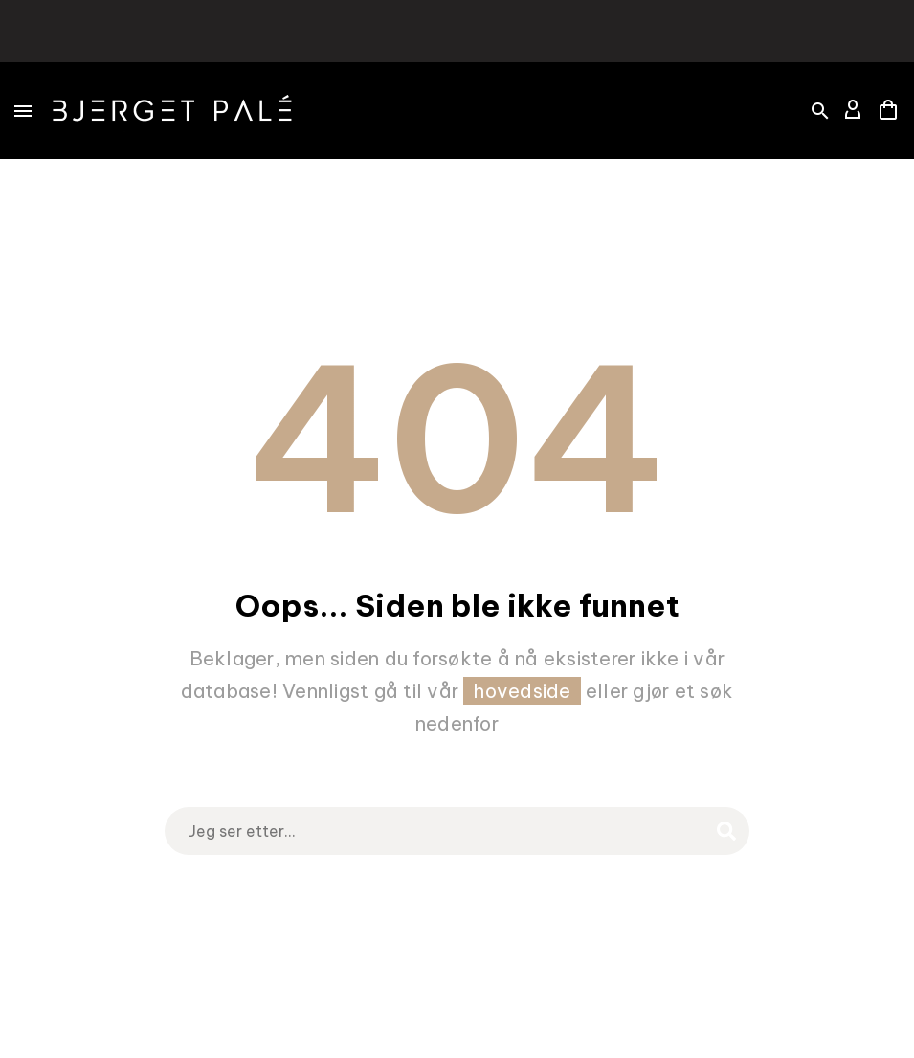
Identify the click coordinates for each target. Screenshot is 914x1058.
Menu (23, 111)
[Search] (457, 831)
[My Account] (852, 111)
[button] (820, 111)
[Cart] (888, 111)
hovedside (521, 691)
